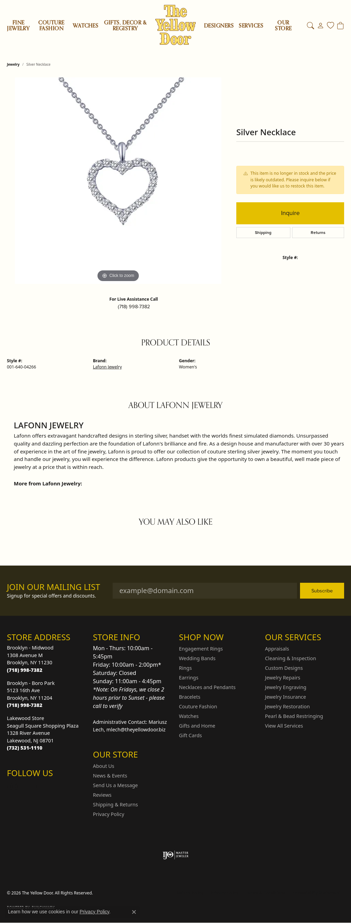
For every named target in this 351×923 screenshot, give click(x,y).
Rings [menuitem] (185, 668)
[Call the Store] (24, 670)
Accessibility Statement (316, 893)
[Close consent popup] (134, 912)
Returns (318, 232)
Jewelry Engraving (285, 687)
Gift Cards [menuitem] (190, 735)
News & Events (110, 775)
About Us (103, 766)
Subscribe (322, 590)
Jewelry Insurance (285, 697)
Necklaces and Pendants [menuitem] (207, 687)
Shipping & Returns (115, 804)
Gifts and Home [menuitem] (197, 725)
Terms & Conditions (266, 893)
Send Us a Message (115, 785)
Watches (85, 25)
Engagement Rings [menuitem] (201, 648)
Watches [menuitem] (189, 716)
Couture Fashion (51, 25)
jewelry (13, 64)
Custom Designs (284, 668)
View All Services (284, 725)
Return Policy (190, 893)
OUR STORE (283, 25)
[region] (118, 180)
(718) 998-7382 (134, 306)
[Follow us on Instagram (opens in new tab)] (14, 787)
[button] (310, 26)
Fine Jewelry (18, 25)
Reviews (102, 795)
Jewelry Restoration (287, 706)
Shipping (263, 232)
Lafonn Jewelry (107, 367)
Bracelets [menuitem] (189, 697)
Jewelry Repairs (282, 677)
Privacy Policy (108, 814)
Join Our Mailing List (53, 587)
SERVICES (251, 25)
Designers (219, 25)
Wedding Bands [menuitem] (197, 658)
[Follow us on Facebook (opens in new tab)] (30, 787)
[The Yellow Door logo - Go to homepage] (175, 25)
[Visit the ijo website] (175, 854)
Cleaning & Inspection (290, 658)
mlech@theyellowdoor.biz (136, 729)
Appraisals (277, 648)
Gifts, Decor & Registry (125, 25)
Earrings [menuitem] (188, 677)
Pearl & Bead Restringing (294, 716)
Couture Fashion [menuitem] (198, 706)
